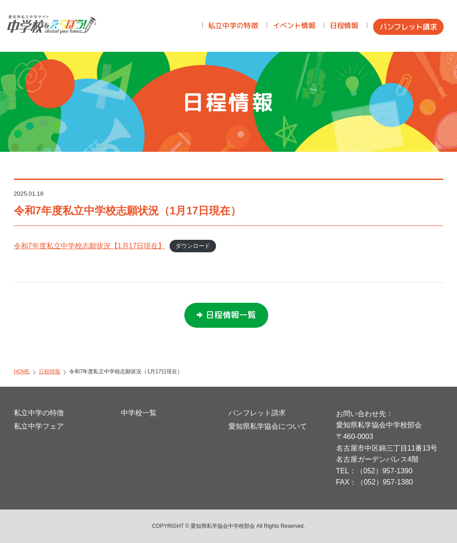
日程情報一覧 (231, 315)
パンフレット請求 (257, 413)
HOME (22, 371)
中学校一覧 (139, 413)
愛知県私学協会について (267, 426)
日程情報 (49, 371)
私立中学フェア (39, 426)
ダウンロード (192, 246)
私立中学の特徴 (39, 413)
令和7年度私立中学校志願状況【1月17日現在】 (90, 246)
